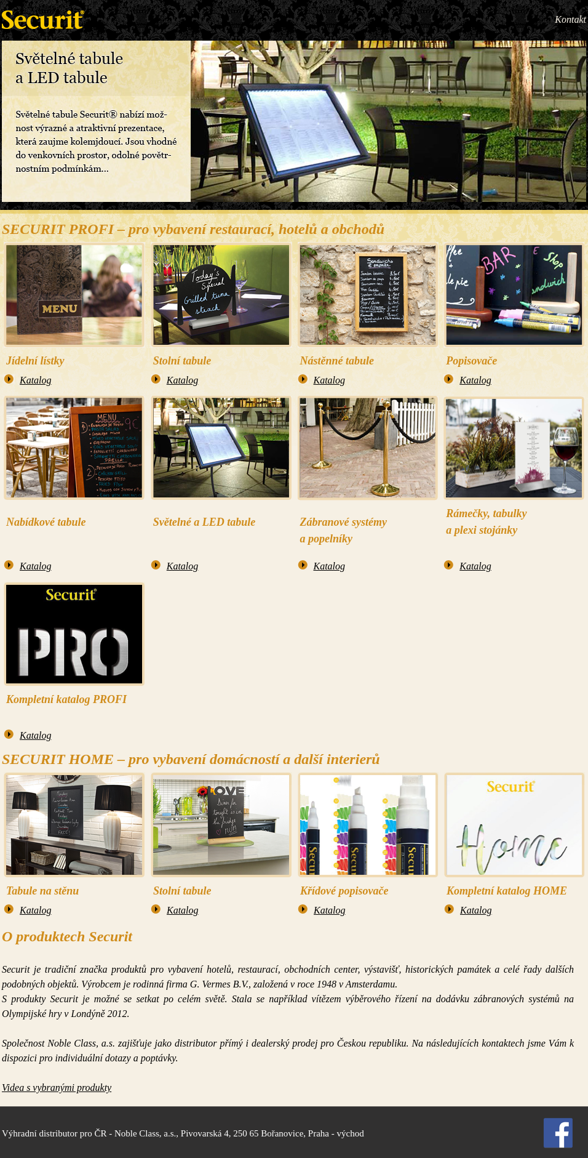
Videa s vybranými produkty (56, 1087)
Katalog (36, 380)
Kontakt (570, 19)
